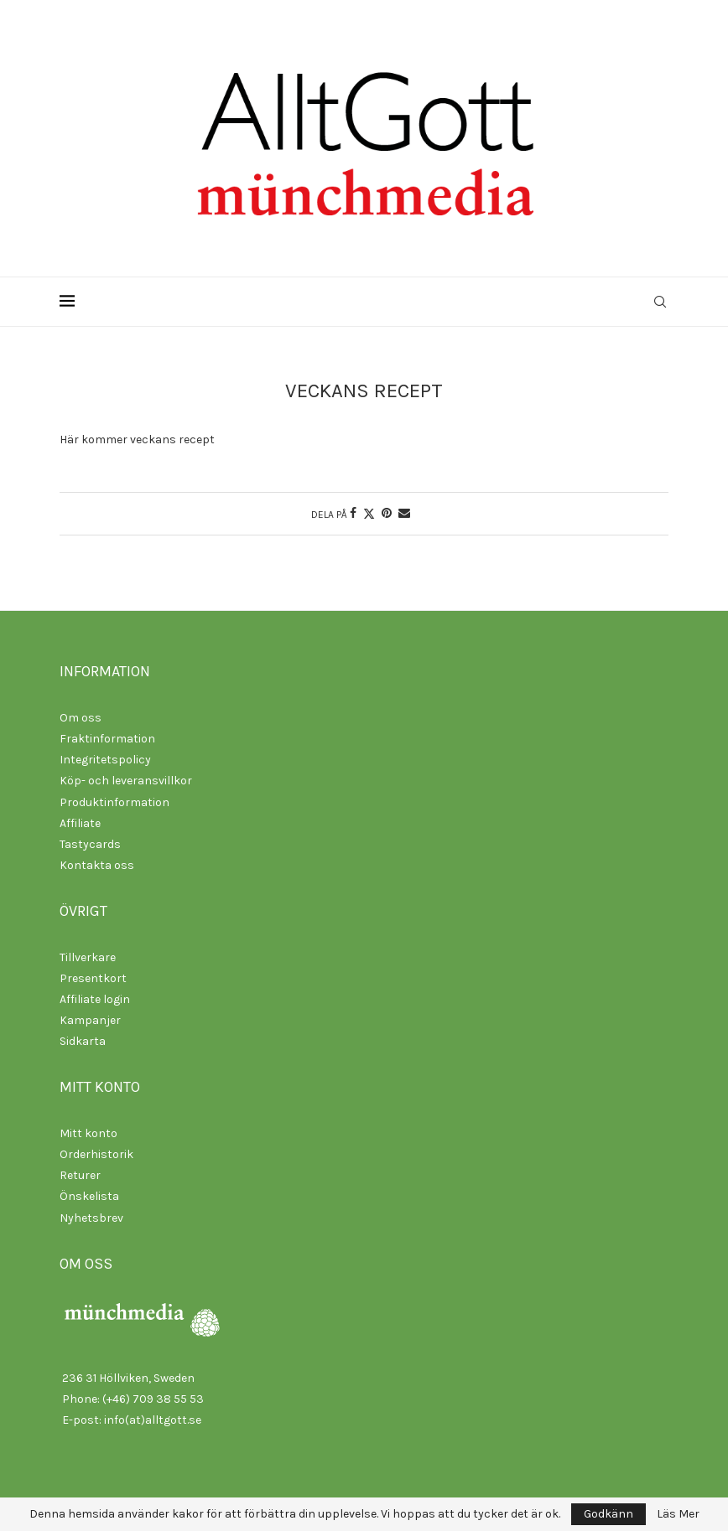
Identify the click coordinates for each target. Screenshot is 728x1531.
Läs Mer (678, 1514)
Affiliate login (95, 999)
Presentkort (93, 978)
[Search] (660, 301)
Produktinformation (114, 802)
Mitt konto (88, 1133)
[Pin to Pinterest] (387, 513)
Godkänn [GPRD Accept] (608, 1514)
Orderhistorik (96, 1154)
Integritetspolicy (105, 760)
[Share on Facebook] (353, 513)
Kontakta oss (97, 865)
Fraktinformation (107, 739)
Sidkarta (83, 1041)
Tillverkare (88, 957)
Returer (80, 1175)
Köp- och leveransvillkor (126, 780)
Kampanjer (90, 1020)
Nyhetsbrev (91, 1218)
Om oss (80, 718)
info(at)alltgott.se (152, 1420)
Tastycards (90, 844)
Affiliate (80, 823)
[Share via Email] (404, 513)
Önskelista (89, 1196)
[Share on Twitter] (369, 513)
